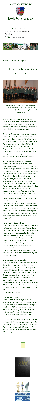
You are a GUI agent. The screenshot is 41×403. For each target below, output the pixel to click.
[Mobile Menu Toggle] (2, 24)
